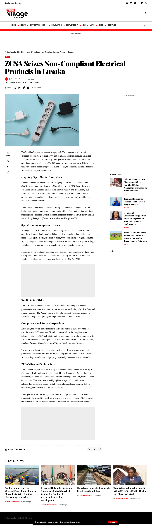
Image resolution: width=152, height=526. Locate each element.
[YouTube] (130, 3)
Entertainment (129, 210)
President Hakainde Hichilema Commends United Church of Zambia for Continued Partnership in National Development (56, 496)
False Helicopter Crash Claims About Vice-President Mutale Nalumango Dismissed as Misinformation (135, 186)
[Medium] (138, 3)
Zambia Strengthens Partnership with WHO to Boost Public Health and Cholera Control (129, 493)
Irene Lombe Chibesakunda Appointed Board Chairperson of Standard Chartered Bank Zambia (135, 220)
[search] (145, 13)
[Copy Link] (25, 88)
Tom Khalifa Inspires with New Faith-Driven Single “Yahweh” (134, 203)
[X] (127, 3)
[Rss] (145, 3)
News (8, 57)
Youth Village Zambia (20, 79)
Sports (126, 247)
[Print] (30, 88)
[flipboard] (142, 3)
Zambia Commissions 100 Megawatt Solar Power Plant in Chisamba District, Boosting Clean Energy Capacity (20, 495)
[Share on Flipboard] (20, 88)
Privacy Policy (64, 522)
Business (127, 230)
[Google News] (134, 3)
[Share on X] (15, 88)
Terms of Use (77, 522)
